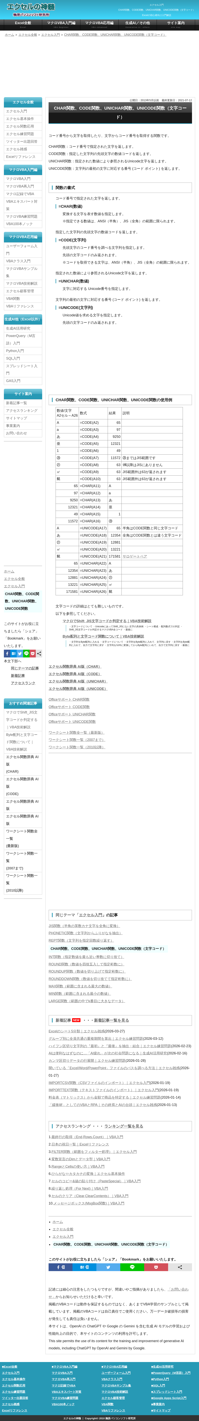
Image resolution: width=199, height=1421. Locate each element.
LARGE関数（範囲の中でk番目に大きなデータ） (87, 1001)
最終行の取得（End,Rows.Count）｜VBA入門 (87, 1137)
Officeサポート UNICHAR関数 (72, 714)
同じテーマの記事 (25, 668)
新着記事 (69, 1020)
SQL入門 (13, 358)
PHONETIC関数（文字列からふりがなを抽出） (86, 933)
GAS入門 (13, 381)
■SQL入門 (158, 1385)
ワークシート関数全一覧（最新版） (77, 733)
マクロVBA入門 (18, 179)
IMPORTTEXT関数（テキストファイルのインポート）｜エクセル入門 (104, 1090)
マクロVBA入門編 (61, 25)
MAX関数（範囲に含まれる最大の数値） (80, 986)
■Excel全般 (9, 1366)
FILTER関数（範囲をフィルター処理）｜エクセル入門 (94, 1151)
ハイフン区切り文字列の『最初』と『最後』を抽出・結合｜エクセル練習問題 (110, 1046)
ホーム (57, 1221)
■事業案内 (158, 1403)
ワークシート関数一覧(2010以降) (22, 883)
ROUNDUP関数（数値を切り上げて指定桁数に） (87, 971)
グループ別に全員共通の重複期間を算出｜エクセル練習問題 (96, 1038)
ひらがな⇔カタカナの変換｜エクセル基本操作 (88, 1173)
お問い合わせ (17, 433)
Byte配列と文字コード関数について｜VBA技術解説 (103, 636)
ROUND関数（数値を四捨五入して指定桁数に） (86, 964)
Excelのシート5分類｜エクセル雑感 (77, 1031)
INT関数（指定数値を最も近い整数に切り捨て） (86, 957)
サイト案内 (176, 25)
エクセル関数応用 (20, 126)
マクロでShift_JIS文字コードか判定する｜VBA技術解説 (107, 621)
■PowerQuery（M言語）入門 (170, 1372)
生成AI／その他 (138, 25)
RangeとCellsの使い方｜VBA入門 (78, 1166)
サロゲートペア (135, 556)
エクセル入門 (90, 915)
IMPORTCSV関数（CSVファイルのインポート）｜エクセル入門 (99, 1082)
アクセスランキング (74, 1126)
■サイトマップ (160, 1409)
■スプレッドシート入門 (166, 1391)
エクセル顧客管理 (20, 291)
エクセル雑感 (16, 149)
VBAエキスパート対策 (22, 205)
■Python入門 (160, 1378)
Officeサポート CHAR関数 (69, 699)
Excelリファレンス (21, 156)
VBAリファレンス (20, 306)
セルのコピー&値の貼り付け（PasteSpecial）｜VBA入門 (96, 1181)
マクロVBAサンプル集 (22, 272)
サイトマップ (16, 418)
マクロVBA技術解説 (22, 283)
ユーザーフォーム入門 (22, 249)
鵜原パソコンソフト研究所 (120, 1418)
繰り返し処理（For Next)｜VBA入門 (79, 1188)
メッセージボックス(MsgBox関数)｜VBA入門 (88, 1203)
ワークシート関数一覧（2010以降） (77, 747)
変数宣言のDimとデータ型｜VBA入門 (80, 1159)
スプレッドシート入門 (22, 369)
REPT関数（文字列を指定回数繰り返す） (81, 940)
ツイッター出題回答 (22, 141)
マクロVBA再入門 (20, 186)
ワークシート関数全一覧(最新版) (22, 838)
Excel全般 (23, 25)
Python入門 (15, 350)
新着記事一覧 (16, 403)
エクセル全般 (62, 1229)
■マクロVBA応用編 (114, 1366)
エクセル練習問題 (20, 134)
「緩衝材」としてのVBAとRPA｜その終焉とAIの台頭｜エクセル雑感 (103, 1104)
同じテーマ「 (67, 915)
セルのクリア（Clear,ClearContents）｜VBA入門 (89, 1195)
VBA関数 (13, 298)
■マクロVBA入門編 (64, 1366)
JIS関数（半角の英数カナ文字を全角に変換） (84, 926)
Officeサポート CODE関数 (69, 707)
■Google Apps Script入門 (168, 1397)
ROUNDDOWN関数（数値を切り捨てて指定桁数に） (90, 979)
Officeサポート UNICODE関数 (72, 722)
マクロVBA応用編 (99, 25)
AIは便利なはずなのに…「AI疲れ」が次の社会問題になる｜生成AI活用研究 (108, 1053)
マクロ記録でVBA (20, 194)
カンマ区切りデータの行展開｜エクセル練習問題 (87, 1060)
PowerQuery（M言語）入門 (20, 339)
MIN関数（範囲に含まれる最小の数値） (80, 993)
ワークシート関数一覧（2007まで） (77, 740)
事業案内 (13, 425)
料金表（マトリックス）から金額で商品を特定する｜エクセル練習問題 (105, 1097)
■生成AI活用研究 (162, 1366)
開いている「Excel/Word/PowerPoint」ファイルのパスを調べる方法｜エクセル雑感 (114, 1068)
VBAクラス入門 (18, 261)
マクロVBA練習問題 (22, 216)
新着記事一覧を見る (111, 1020)
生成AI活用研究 (18, 328)
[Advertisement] (99, 67)
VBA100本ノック (19, 224)
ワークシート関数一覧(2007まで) (22, 860)
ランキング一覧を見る (123, 1126)
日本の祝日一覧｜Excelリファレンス (80, 1144)
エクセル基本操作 (20, 119)
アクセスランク (23, 683)
